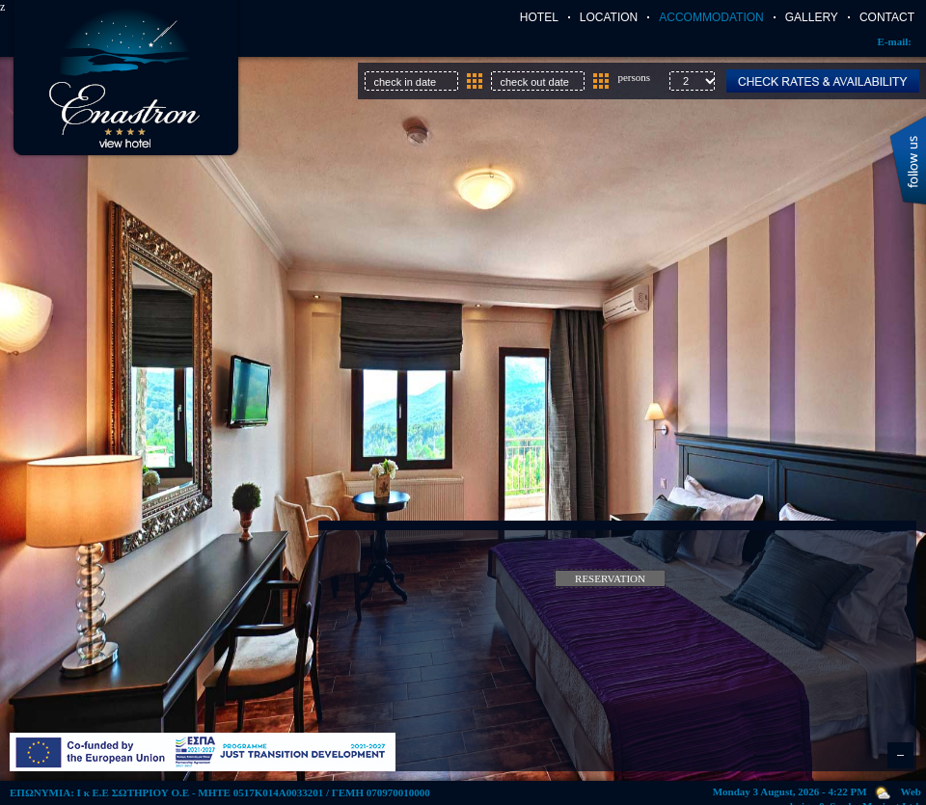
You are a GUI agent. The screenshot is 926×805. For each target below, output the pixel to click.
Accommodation (711, 17)
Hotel (539, 17)
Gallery (811, 17)
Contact (886, 17)
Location (609, 17)
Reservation (610, 578)
